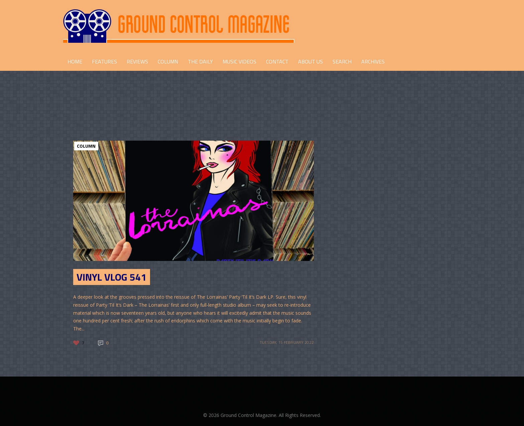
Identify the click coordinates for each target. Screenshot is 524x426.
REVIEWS (137, 61)
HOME (75, 61)
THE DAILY (200, 61)
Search (342, 61)
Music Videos (239, 61)
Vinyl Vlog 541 (112, 277)
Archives (373, 61)
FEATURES (104, 61)
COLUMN (168, 61)
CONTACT (277, 61)
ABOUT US (310, 61)
